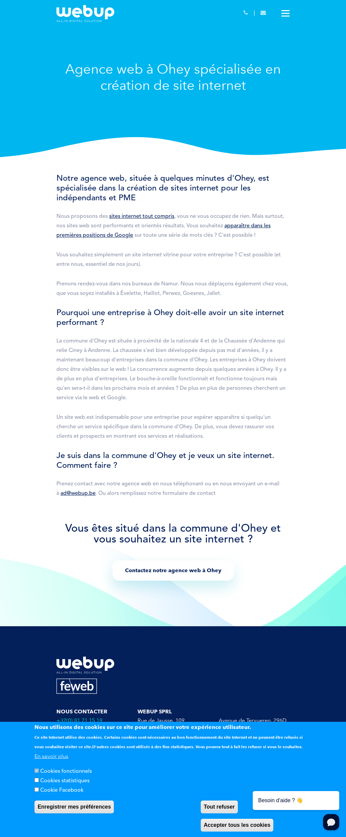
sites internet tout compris (141, 216)
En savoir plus (51, 756)
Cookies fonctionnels (66, 771)
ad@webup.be (78, 493)
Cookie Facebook (61, 790)
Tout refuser (219, 807)
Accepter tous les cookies (237, 825)
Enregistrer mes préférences (74, 807)
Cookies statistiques (65, 781)
